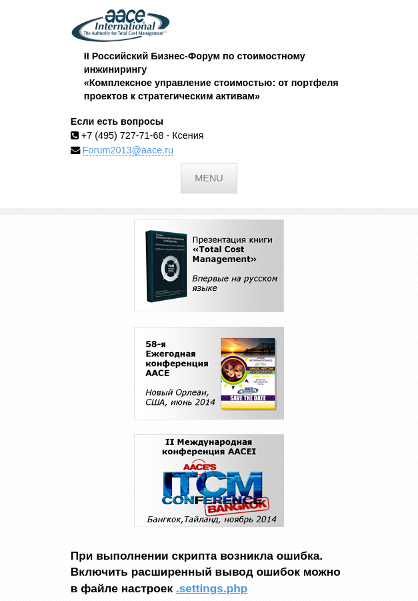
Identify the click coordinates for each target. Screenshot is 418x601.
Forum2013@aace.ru (128, 150)
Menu (209, 178)
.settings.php (211, 588)
